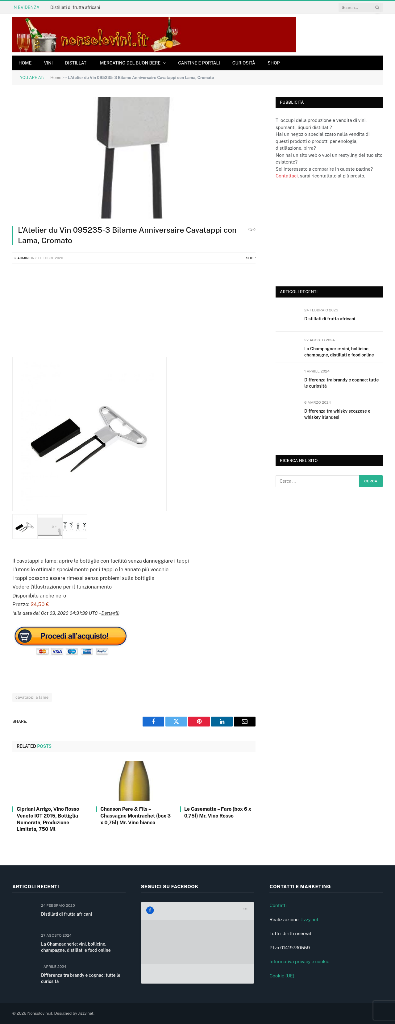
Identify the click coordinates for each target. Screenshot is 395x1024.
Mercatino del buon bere (130, 62)
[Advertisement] (134, 313)
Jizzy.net (309, 919)
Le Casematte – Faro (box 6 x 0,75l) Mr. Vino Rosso (217, 812)
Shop (274, 62)
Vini (48, 62)
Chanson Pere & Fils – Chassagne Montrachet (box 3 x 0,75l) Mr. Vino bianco (135, 816)
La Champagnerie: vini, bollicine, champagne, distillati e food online (339, 351)
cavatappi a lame (32, 697)
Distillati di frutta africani (75, 7)
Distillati (76, 62)
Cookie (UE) (281, 975)
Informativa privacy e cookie (299, 961)
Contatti (278, 905)
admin (23, 258)
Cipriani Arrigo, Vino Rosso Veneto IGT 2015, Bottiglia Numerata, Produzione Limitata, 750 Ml (48, 819)
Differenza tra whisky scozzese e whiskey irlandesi (337, 414)
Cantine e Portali (199, 62)
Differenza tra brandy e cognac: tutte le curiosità (341, 383)
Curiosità (243, 62)
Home (25, 62)
